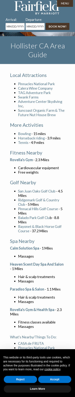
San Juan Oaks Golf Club (36, 191)
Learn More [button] (37, 388)
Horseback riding (31, 138)
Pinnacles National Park (36, 84)
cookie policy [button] (52, 369)
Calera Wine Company (35, 88)
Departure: (34, 19)
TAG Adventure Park (34, 92)
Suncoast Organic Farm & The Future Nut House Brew (41, 112)
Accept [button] (54, 379)
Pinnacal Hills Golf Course (38, 209)
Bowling (24, 133)
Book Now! (57, 26)
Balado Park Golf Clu (34, 217)
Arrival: (11, 19)
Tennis (23, 142)
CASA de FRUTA (31, 343)
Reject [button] (20, 379)
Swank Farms (28, 97)
